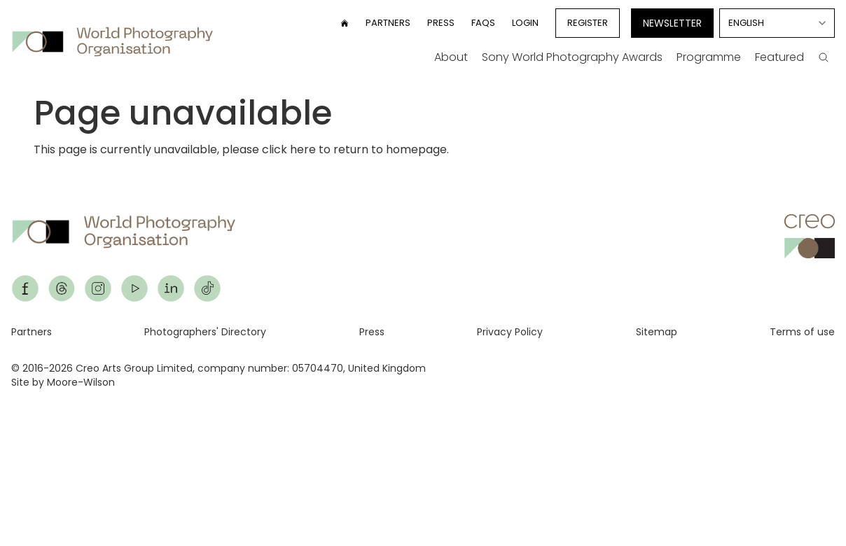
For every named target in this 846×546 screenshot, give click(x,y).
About (451, 57)
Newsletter (672, 23)
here (303, 149)
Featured (779, 57)
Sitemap (656, 332)
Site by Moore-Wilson (63, 382)
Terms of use (802, 332)
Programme (709, 57)
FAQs (483, 22)
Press (441, 22)
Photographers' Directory (205, 332)
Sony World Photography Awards (572, 57)
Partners (388, 22)
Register (587, 22)
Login (525, 22)
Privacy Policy (510, 332)
